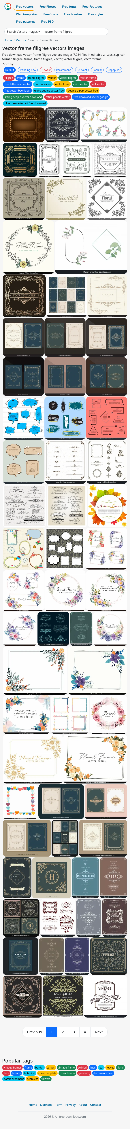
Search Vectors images (22, 32)
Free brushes (73, 14)
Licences (46, 1105)
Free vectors (24, 7)
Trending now (28, 70)
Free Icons (50, 14)
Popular (97, 70)
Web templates (26, 14)
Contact (95, 1105)
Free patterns (25, 22)
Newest (46, 70)
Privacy (70, 1105)
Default (9, 70)
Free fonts (69, 7)
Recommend (63, 70)
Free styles (95, 14)
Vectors (21, 40)
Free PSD (47, 22)
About (83, 1105)
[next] (99, 1032)
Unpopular (114, 70)
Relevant (82, 70)
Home (8, 40)
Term (59, 1105)
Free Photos (47, 7)
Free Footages (92, 7)
